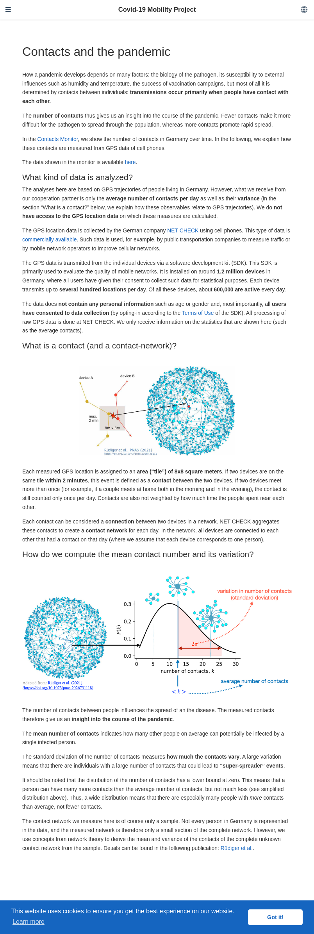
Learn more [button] (28, 921)
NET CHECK (182, 230)
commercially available (49, 239)
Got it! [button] (275, 917)
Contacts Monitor (57, 139)
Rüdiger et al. (237, 848)
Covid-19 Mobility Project (157, 9)
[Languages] (305, 9)
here (130, 162)
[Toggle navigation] (8, 9)
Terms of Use (198, 313)
